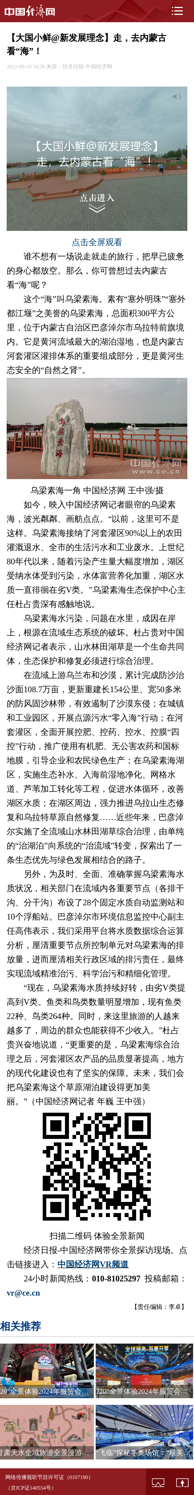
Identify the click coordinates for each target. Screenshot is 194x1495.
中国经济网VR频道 (93, 1264)
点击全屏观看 (97, 242)
